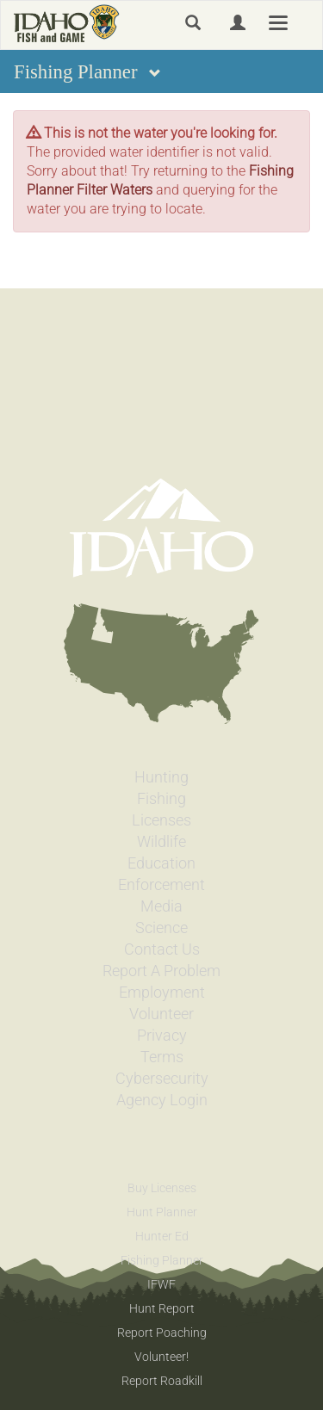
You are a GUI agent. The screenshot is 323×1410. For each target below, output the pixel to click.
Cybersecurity (161, 1078)
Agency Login (162, 1100)
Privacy (162, 1035)
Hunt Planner (162, 1212)
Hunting (161, 777)
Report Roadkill (161, 1381)
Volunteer (161, 1014)
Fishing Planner (162, 1260)
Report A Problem (161, 971)
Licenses (161, 820)
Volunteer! (161, 1357)
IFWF (161, 1284)
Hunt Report (162, 1308)
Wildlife (161, 841)
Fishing (161, 798)
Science (161, 928)
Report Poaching (162, 1332)
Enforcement (161, 885)
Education (161, 863)
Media (161, 906)
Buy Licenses (161, 1188)
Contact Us (162, 949)
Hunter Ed (162, 1236)
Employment (162, 992)
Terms (161, 1057)
